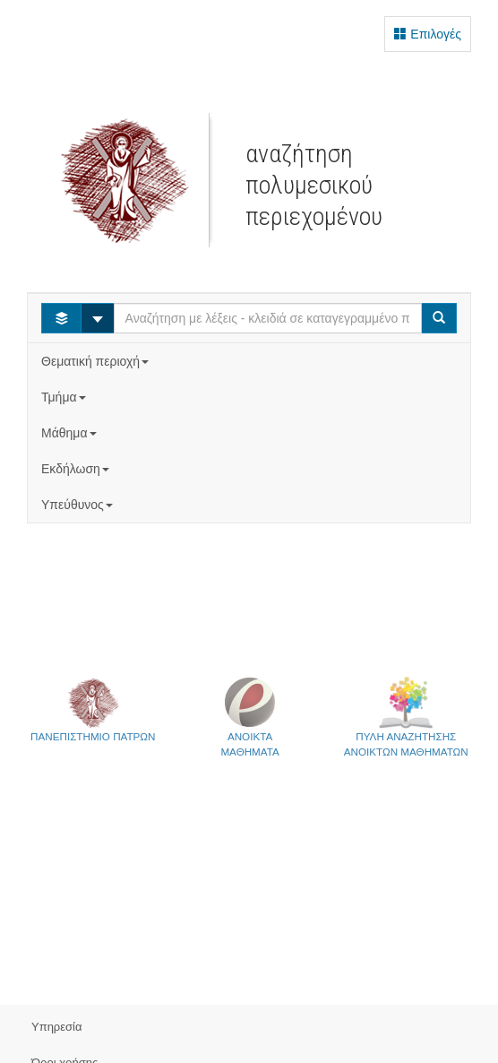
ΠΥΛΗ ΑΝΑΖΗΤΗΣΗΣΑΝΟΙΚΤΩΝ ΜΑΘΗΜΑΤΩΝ (406, 716)
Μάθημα (70, 433)
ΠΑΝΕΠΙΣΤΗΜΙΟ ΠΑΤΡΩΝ (92, 709)
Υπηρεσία (56, 1026)
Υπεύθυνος (78, 504)
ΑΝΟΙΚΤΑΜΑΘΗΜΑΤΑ (249, 716)
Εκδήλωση (77, 469)
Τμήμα (65, 397)
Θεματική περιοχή (96, 361)
